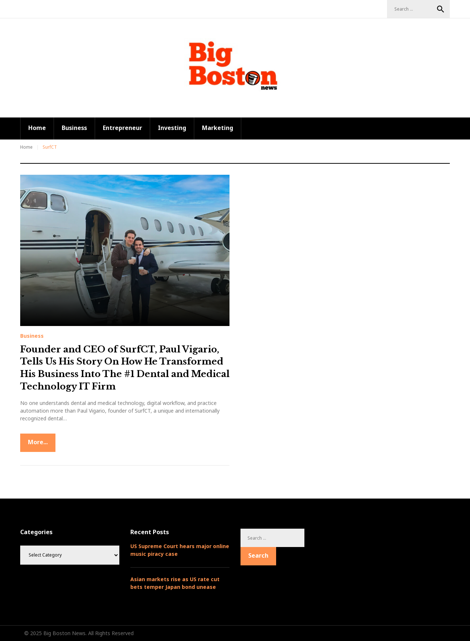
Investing (172, 128)
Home (37, 128)
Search (440, 9)
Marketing (217, 128)
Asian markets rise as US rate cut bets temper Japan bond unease (175, 583)
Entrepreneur (122, 128)
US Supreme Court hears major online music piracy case (179, 550)
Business (74, 128)
